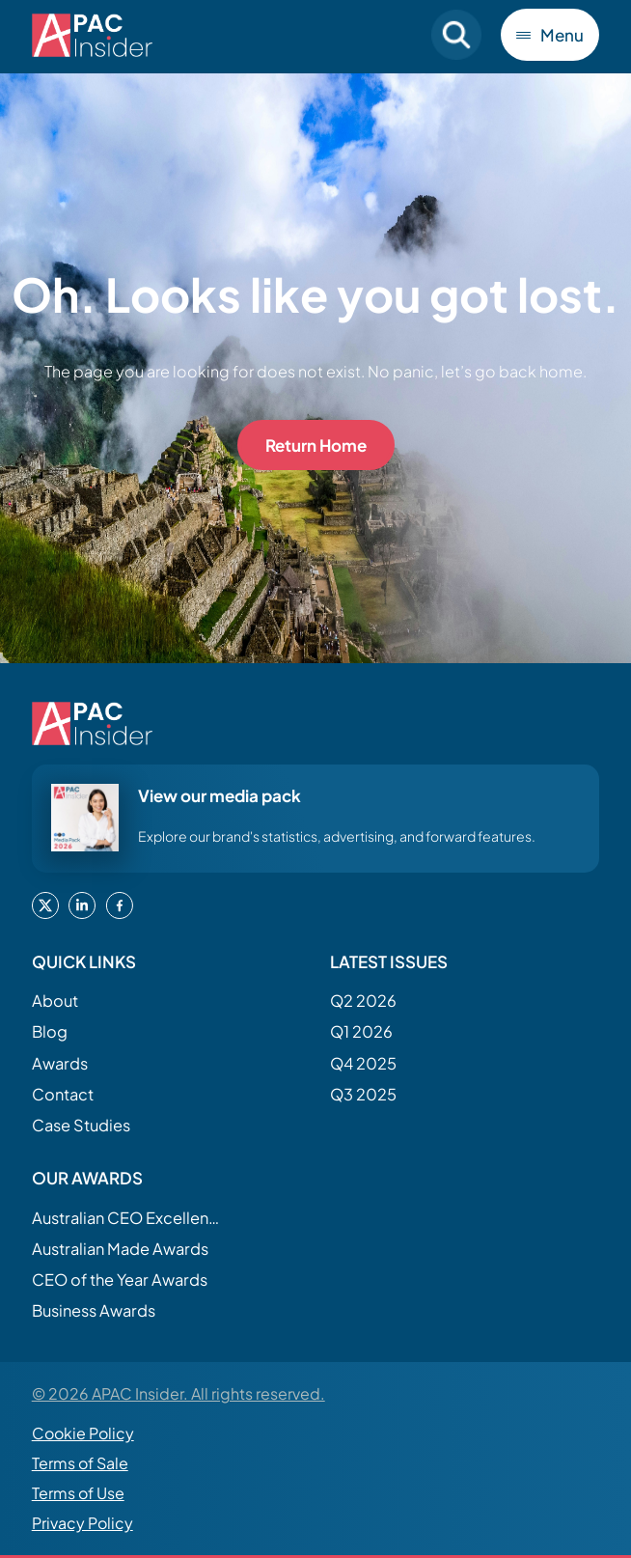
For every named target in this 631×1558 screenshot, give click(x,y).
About (55, 1000)
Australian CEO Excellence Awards (128, 1218)
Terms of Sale (80, 1463)
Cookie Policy (83, 1433)
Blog (50, 1031)
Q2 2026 (363, 1000)
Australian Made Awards (120, 1248)
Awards (60, 1063)
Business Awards (93, 1310)
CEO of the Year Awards (119, 1279)
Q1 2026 (361, 1031)
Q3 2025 (363, 1094)
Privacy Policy (82, 1523)
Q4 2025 (363, 1063)
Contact (63, 1094)
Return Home (316, 445)
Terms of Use (78, 1493)
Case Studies (81, 1125)
